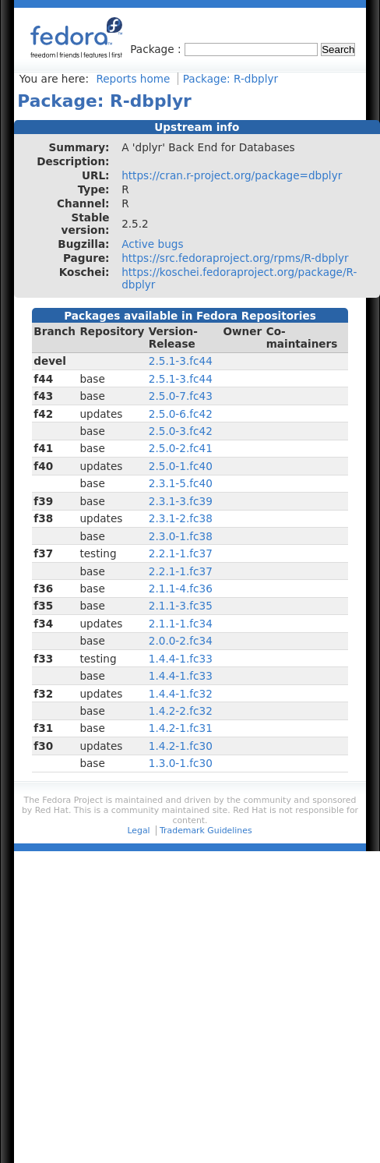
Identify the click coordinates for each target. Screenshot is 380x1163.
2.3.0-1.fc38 (181, 536)
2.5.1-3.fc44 (181, 361)
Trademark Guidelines (206, 830)
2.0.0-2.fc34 (181, 641)
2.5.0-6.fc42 (181, 414)
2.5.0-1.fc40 (181, 466)
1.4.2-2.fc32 (181, 711)
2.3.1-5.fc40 (181, 483)
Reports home (133, 78)
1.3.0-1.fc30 (181, 763)
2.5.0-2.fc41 (181, 448)
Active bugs (152, 244)
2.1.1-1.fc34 (181, 623)
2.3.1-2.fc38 (181, 518)
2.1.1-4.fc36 (181, 588)
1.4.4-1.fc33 (181, 658)
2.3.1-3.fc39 (181, 501)
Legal (138, 830)
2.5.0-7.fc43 (181, 396)
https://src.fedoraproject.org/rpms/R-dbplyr (235, 258)
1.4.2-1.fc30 (181, 746)
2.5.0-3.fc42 (181, 431)
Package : (157, 49)
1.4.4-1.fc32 (181, 694)
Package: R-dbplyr (230, 78)
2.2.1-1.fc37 (181, 553)
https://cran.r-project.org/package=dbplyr (231, 175)
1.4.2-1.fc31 (181, 728)
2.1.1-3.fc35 (181, 605)
